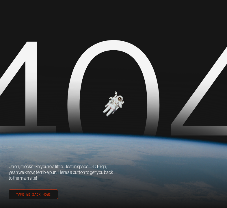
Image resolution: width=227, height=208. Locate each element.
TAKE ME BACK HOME (33, 194)
